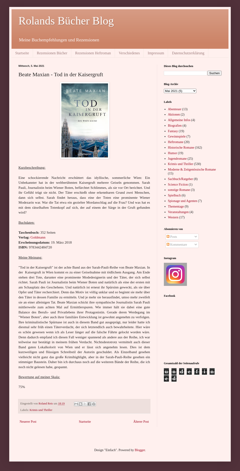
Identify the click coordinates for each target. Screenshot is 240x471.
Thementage (176, 206)
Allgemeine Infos (179, 120)
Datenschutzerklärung (188, 53)
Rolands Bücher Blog (66, 21)
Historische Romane (181, 147)
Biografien (175, 125)
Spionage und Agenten (182, 201)
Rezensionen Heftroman (93, 53)
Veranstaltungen (178, 212)
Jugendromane (177, 158)
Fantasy (173, 131)
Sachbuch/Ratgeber (180, 179)
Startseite (22, 53)
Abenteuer (174, 109)
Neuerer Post (28, 421)
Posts (172, 237)
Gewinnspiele (177, 136)
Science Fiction (178, 184)
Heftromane (175, 142)
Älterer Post (141, 421)
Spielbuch (174, 195)
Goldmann (37, 237)
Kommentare (177, 244)
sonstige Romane (179, 190)
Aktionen (174, 114)
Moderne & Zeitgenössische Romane (192, 169)
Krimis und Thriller (41, 410)
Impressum (156, 53)
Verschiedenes (129, 53)
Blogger (140, 450)
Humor (172, 153)
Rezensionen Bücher (52, 53)
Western (173, 217)
